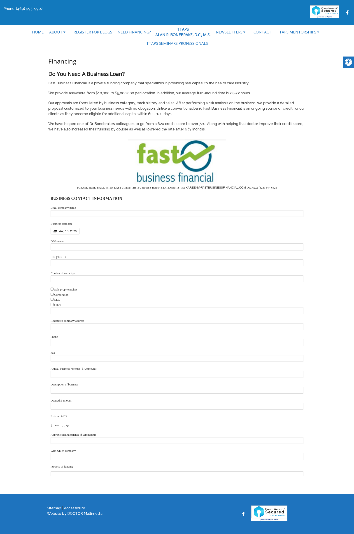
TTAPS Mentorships (296, 32)
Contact (262, 32)
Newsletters (229, 32)
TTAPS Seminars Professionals (177, 43)
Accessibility (74, 508)
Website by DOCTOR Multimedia (74, 513)
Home (38, 32)
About (56, 32)
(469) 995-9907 (29, 9)
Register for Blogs (93, 32)
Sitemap (54, 508)
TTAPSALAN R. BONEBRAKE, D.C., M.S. (182, 32)
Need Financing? (134, 32)
